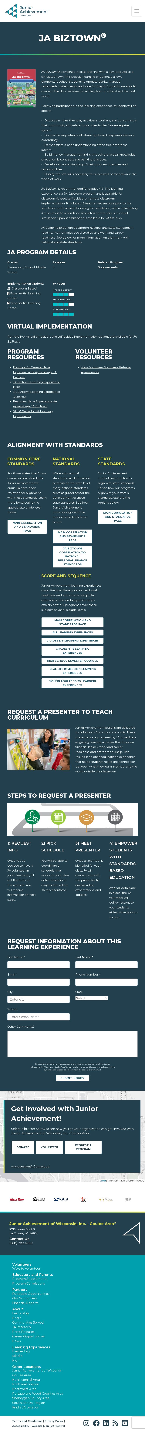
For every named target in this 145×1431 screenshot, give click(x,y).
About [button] (17, 1309)
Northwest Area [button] (24, 1389)
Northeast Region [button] (25, 1384)
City (9, 992)
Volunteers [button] (22, 1264)
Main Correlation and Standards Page (27, 526)
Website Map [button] (40, 1425)
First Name (16, 957)
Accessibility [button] (20, 1425)
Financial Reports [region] (25, 1303)
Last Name (84, 957)
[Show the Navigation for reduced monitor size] (136, 11)
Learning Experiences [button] (31, 1347)
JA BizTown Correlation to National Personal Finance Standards (72, 556)
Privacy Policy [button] (54, 1420)
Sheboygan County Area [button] (30, 1398)
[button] (87, 1423)
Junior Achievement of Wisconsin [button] (37, 1370)
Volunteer (49, 1147)
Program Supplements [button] (29, 1279)
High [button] (15, 1360)
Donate (22, 1147)
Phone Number (87, 974)
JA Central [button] (58, 1425)
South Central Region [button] (28, 1403)
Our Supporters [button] (24, 1298)
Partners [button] (19, 1289)
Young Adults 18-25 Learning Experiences (72, 683)
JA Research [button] (21, 1327)
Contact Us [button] (19, 1239)
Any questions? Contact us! (30, 1166)
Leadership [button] (20, 1313)
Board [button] (17, 1318)
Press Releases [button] (23, 1332)
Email (12, 974)
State (79, 992)
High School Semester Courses (72, 661)
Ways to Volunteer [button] (26, 1268)
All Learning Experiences (72, 632)
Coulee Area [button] (21, 1375)
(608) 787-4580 (21, 1243)
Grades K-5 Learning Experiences (72, 640)
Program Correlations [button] (28, 1283)
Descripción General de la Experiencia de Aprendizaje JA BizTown (35, 372)
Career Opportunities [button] (28, 1336)
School (12, 1009)
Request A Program (83, 1147)
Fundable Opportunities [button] (30, 1294)
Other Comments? (20, 1026)
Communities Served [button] (28, 1322)
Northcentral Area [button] (26, 1380)
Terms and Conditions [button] (27, 1420)
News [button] (16, 1341)
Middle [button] (17, 1356)
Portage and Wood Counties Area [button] (37, 1393)
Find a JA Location (25, 1407)
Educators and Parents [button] (32, 1274)
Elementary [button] (21, 1351)
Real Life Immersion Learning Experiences (72, 671)
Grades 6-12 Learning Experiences (72, 650)
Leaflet (102, 1181)
